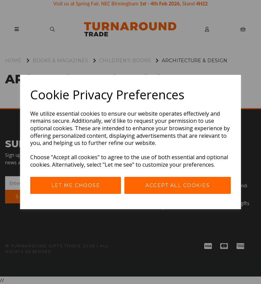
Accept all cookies (177, 185)
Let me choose (75, 185)
